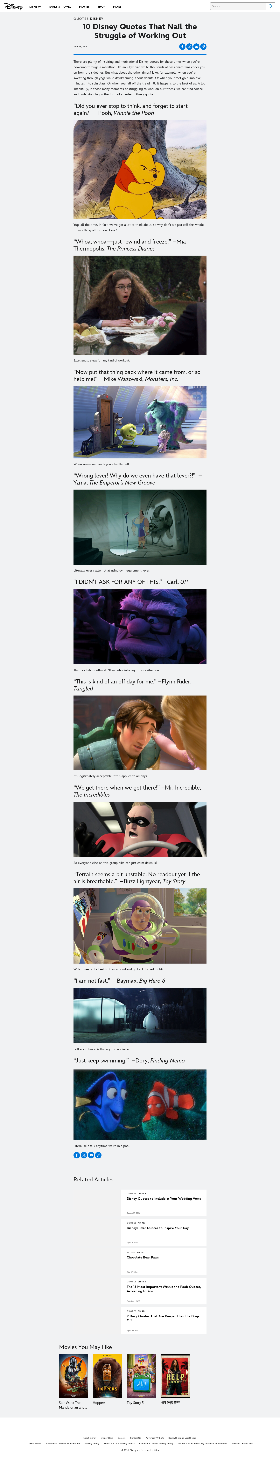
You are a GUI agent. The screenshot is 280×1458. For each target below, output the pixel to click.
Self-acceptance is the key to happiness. (102, 1049)
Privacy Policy (92, 1443)
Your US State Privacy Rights (119, 1443)
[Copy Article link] (203, 46)
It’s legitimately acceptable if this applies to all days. (111, 776)
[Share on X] (189, 46)
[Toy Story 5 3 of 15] (141, 1376)
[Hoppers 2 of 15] (107, 1376)
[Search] (238, 6)
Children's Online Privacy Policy (156, 1443)
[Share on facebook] (182, 46)
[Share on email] (196, 46)
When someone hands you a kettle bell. (102, 464)
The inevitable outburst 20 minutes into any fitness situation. (117, 670)
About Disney (89, 1437)
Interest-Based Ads (242, 1443)
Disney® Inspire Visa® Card (182, 1437)
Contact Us (135, 1437)
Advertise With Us (155, 1437)
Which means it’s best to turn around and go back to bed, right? (119, 969)
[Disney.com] (13, 7)
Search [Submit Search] (270, 6)
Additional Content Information (63, 1443)
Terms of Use (34, 1443)
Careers (121, 1437)
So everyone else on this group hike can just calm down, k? (115, 863)
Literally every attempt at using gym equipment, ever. (112, 570)
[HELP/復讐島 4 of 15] (175, 1376)
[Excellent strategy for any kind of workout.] (140, 360)
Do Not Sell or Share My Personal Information (202, 1443)
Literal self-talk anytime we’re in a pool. (102, 1146)
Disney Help (107, 1437)
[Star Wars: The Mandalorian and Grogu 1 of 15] (73, 1376)
